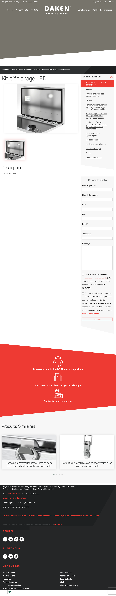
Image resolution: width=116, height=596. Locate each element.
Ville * (84, 205)
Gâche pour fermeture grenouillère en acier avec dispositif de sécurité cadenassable (96, 126)
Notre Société (22, 10)
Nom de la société (90, 195)
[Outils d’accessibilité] (9, 592)
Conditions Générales (12, 585)
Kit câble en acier (93, 140)
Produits (34, 10)
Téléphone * (87, 234)
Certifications (84, 10)
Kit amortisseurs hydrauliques (93, 135)
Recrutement (106, 10)
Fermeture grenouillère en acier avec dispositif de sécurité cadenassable (96, 107)
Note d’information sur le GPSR (16, 589)
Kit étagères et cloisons (96, 144)
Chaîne (89, 101)
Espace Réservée (10, 582)
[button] (54, 474)
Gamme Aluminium (32, 70)
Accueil (10, 10)
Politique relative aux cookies (40, 516)
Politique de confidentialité (14, 516)
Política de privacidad (90, 314)
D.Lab (62, 582)
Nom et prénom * (89, 186)
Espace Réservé (99, 2)
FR (110, 2)
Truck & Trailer (17, 70)
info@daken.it (7, 2)
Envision (58, 524)
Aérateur (90, 90)
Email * (85, 224)
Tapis (88, 153)
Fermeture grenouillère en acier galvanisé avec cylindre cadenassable (96, 116)
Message (86, 243)
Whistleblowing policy (69, 585)
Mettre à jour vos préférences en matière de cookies (76, 516)
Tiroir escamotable (94, 158)
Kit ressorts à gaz (93, 149)
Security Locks (66, 579)
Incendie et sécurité (68, 576)
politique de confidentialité (96, 278)
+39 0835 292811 (31, 2)
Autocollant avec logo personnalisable (95, 95)
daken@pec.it (18, 2)
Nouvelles (7, 579)
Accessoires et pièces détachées (56, 70)
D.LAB (95, 10)
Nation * (85, 215)
